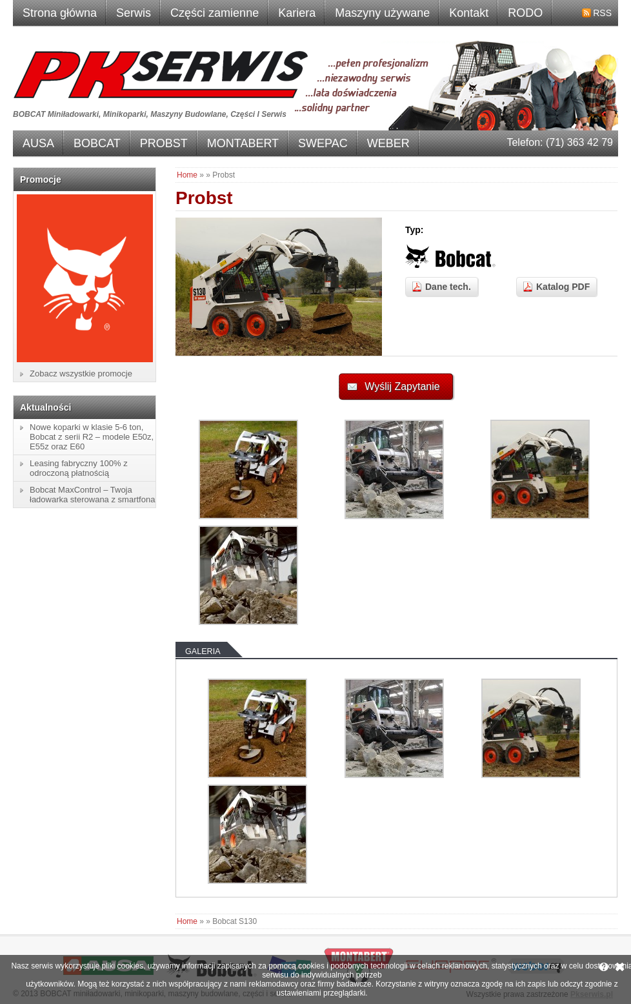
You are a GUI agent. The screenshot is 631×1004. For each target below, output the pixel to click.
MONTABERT (243, 143)
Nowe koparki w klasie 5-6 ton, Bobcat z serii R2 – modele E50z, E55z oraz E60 (92, 436)
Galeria (203, 651)
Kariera (297, 12)
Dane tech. (448, 287)
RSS (602, 13)
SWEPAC (323, 143)
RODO (525, 12)
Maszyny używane (382, 12)
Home (187, 174)
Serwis (133, 12)
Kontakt (468, 12)
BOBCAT (97, 143)
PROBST (164, 143)
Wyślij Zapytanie (402, 386)
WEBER (388, 143)
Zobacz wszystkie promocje (81, 373)
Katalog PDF (563, 287)
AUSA (38, 143)
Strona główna (60, 12)
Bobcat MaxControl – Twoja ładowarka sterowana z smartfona (92, 494)
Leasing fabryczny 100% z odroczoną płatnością (79, 468)
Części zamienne (214, 12)
